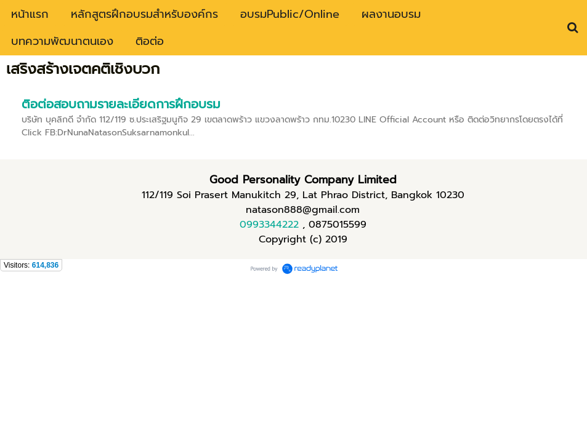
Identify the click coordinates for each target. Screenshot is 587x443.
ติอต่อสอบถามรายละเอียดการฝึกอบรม (121, 104)
